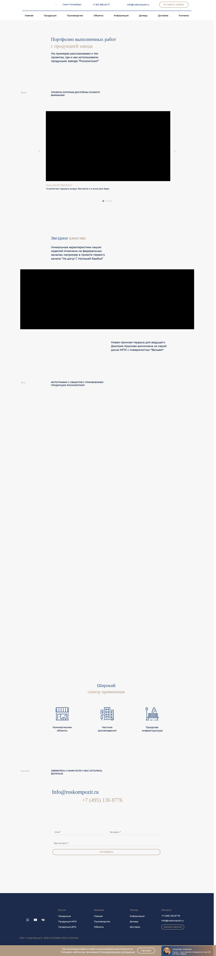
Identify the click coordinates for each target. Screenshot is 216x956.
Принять (146, 950)
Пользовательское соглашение (117, 952)
